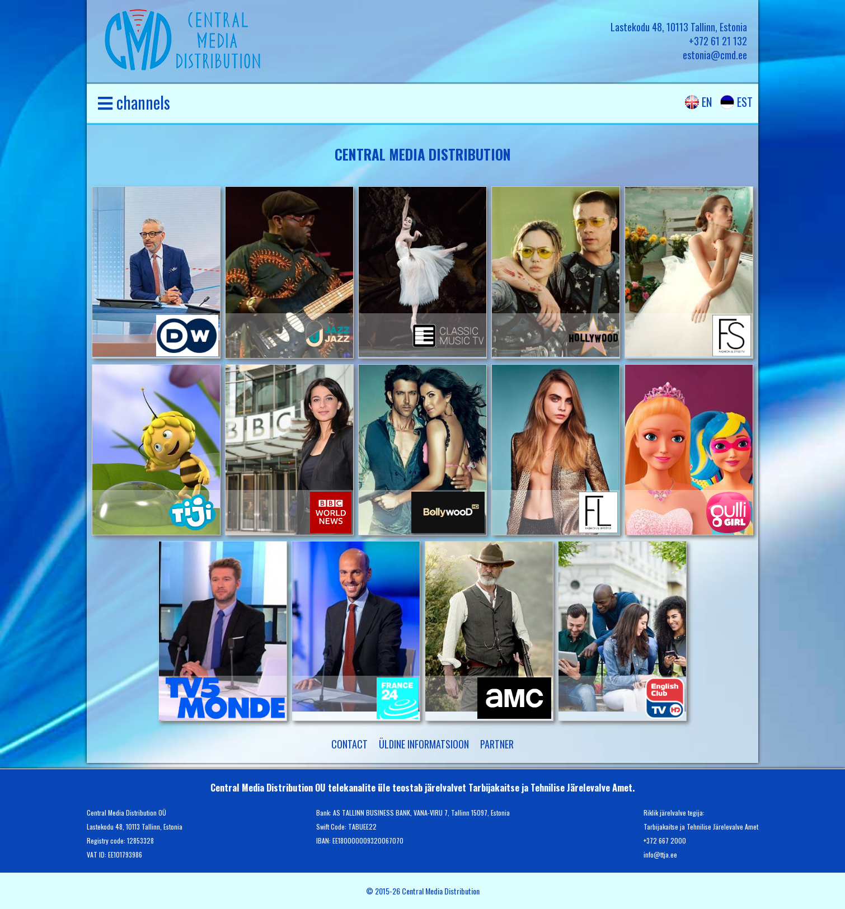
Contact (349, 744)
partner (497, 744)
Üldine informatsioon (424, 744)
